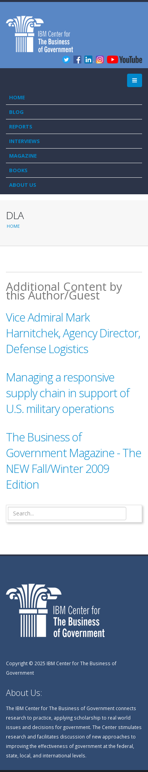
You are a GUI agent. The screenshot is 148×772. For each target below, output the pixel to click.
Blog (16, 111)
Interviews (24, 141)
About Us (22, 184)
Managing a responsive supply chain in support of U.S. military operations (67, 392)
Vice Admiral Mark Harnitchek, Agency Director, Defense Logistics (73, 332)
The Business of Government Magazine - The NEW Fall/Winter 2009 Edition (73, 460)
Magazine (23, 155)
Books (18, 170)
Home (17, 97)
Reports (20, 126)
